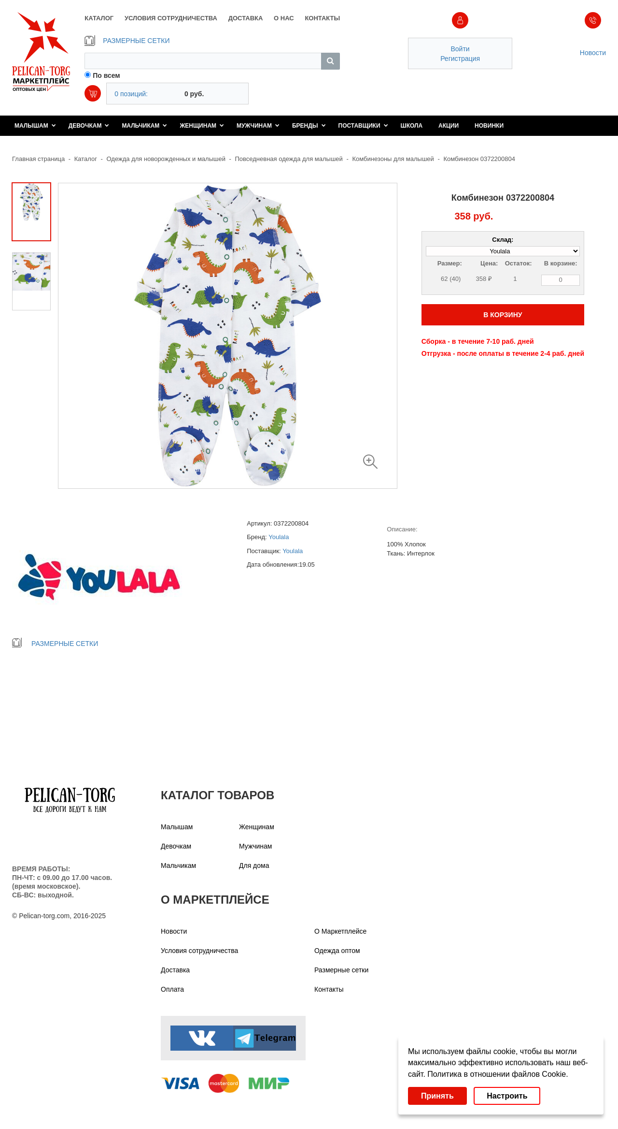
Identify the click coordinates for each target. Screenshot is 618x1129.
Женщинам (202, 125)
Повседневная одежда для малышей (289, 158)
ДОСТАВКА (245, 18)
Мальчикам (144, 125)
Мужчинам (258, 125)
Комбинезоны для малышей (393, 158)
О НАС (284, 18)
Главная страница (38, 158)
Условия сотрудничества (199, 950)
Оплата (172, 989)
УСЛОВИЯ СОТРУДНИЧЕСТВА (171, 18)
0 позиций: (131, 94)
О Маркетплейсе (340, 931)
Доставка (175, 970)
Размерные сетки (341, 970)
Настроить (507, 1096)
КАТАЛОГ (98, 18)
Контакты (328, 989)
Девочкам (89, 125)
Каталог (85, 158)
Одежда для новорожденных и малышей (166, 158)
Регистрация (460, 58)
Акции (448, 125)
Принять (437, 1096)
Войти (459, 49)
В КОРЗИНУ (502, 315)
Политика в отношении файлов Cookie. (497, 1074)
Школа (412, 125)
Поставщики (363, 125)
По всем (106, 75)
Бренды (309, 125)
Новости (593, 53)
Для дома (254, 865)
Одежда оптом (337, 950)
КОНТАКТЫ (322, 18)
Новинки (489, 125)
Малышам (35, 125)
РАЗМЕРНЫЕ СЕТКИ (126, 40)
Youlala (278, 537)
